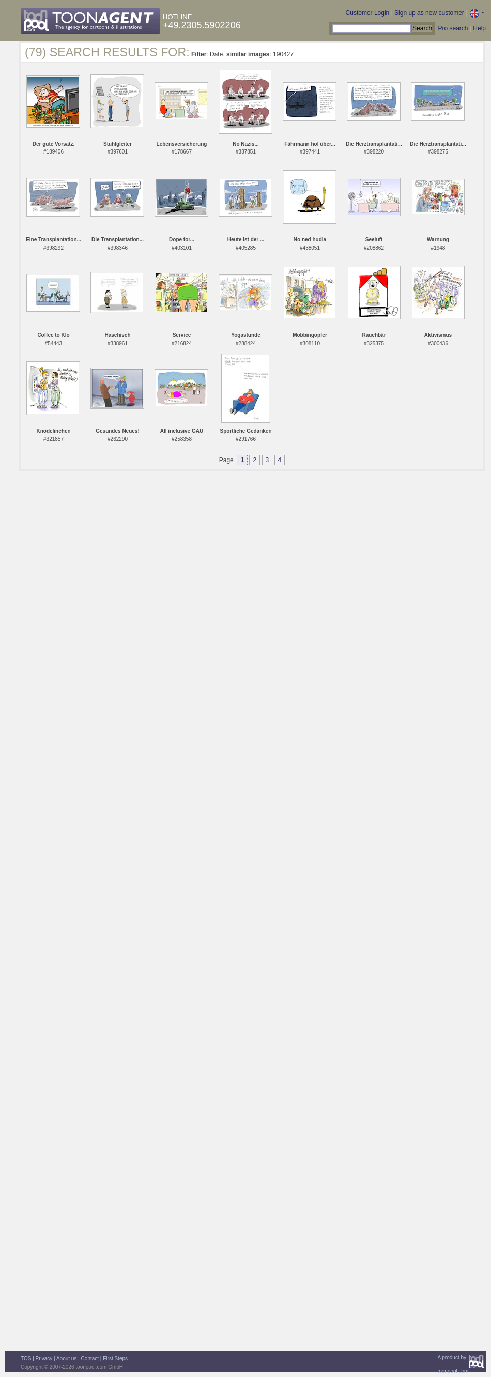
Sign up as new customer (429, 13)
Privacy (44, 1358)
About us (66, 1358)
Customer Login (368, 13)
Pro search (453, 28)
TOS (26, 1358)
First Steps (115, 1358)
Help (479, 28)
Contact (90, 1358)
